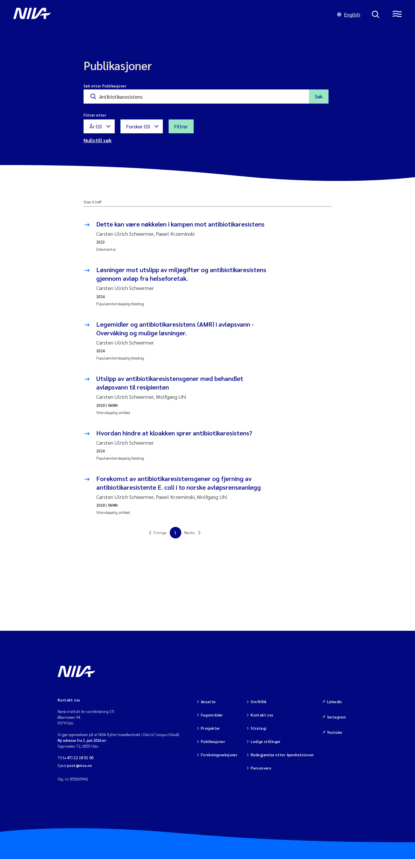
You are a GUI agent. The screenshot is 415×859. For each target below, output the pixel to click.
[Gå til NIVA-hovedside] (169, 14)
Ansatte (208, 701)
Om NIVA (258, 701)
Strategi (258, 728)
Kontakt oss (262, 714)
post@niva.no (79, 765)
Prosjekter (210, 728)
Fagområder (212, 714)
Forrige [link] (160, 532)
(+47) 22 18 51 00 (78, 757)
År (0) (95, 126)
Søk (319, 96)
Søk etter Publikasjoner (105, 85)
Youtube (334, 732)
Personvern (261, 768)
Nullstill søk (98, 140)
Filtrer (181, 126)
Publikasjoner (213, 741)
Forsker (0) (138, 126)
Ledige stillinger (266, 741)
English (348, 14)
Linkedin (334, 701)
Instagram (336, 716)
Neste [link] (189, 532)
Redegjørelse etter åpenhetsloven (282, 754)
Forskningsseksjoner (219, 754)
